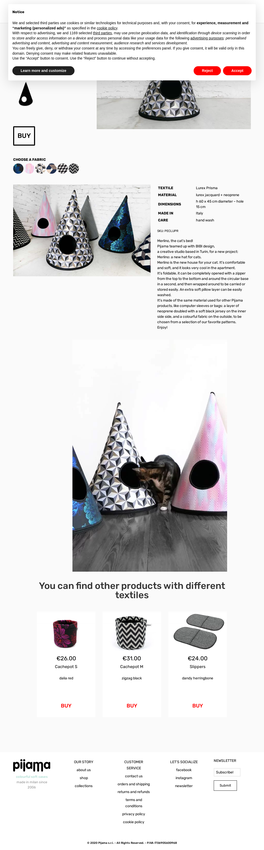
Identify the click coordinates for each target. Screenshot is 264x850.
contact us (134, 776)
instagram (184, 778)
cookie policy (133, 822)
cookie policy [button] (107, 28)
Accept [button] (237, 71)
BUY (24, 135)
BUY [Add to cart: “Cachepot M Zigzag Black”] (132, 706)
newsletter (184, 786)
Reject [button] (207, 71)
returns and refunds (134, 792)
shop (84, 778)
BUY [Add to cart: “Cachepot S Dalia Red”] (66, 706)
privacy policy (133, 814)
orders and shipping (134, 784)
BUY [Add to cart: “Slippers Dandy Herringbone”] (197, 706)
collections (84, 786)
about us (84, 770)
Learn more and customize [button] (43, 71)
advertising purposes (207, 38)
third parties (102, 33)
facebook (184, 770)
